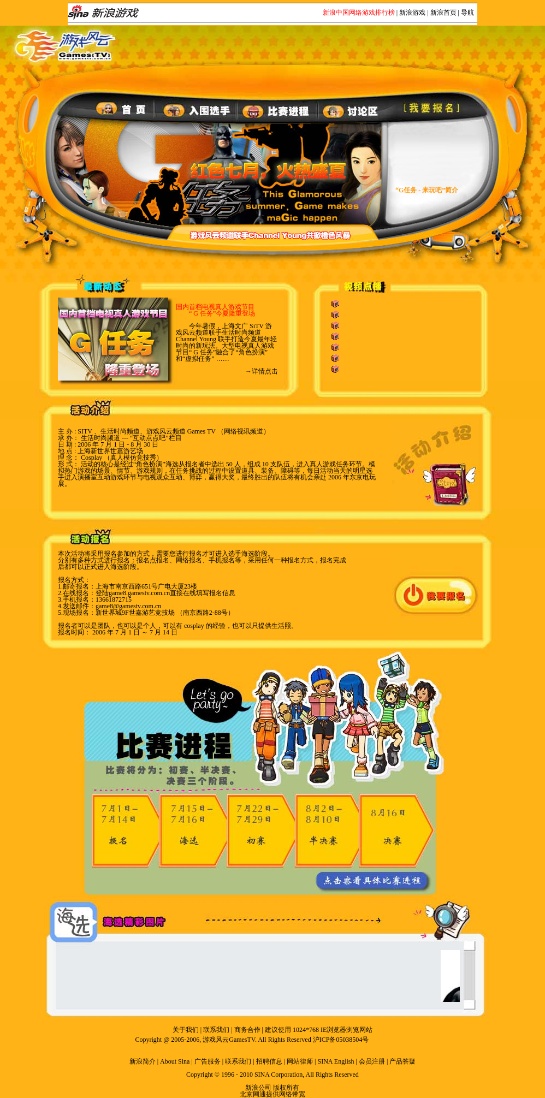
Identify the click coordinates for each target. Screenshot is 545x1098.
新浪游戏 (412, 12)
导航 (467, 12)
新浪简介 (142, 1061)
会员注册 (372, 1061)
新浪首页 (443, 12)
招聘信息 (269, 1061)
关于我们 (186, 1030)
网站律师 (300, 1061)
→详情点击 (261, 371)
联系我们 (216, 1030)
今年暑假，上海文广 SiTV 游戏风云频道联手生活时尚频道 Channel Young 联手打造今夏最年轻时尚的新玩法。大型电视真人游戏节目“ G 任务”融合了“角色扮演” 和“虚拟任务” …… (226, 342)
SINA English (335, 1061)
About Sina (174, 1061)
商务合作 (247, 1030)
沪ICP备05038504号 (341, 1039)
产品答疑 (402, 1061)
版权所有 (286, 1087)
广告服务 (207, 1061)
